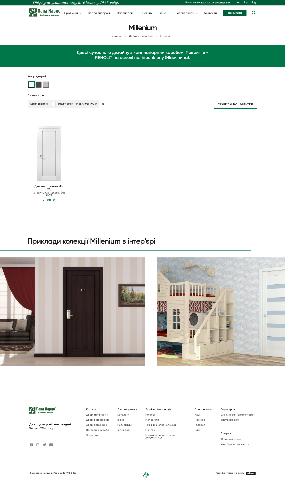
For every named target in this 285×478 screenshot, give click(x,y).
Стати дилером (99, 13)
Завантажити (186, 13)
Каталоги (123, 415)
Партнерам (126, 13)
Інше (164, 13)
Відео (121, 420)
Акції (197, 415)
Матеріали (152, 420)
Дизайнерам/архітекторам (238, 415)
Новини (147, 13)
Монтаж (150, 430)
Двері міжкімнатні (97, 415)
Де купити (235, 12)
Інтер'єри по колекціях (235, 444)
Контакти (210, 13)
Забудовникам (230, 420)
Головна (116, 36)
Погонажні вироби (97, 430)
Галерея (150, 415)
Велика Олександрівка (215, 2)
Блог (197, 430)
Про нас (200, 420)
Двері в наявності (141, 36)
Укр (239, 2)
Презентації (125, 425)
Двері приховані (96, 425)
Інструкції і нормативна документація (160, 436)
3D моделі (123, 430)
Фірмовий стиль (231, 439)
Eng (254, 2)
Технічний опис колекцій (160, 425)
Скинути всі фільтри (235, 104)
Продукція (72, 13)
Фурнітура (92, 435)
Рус (246, 2)
